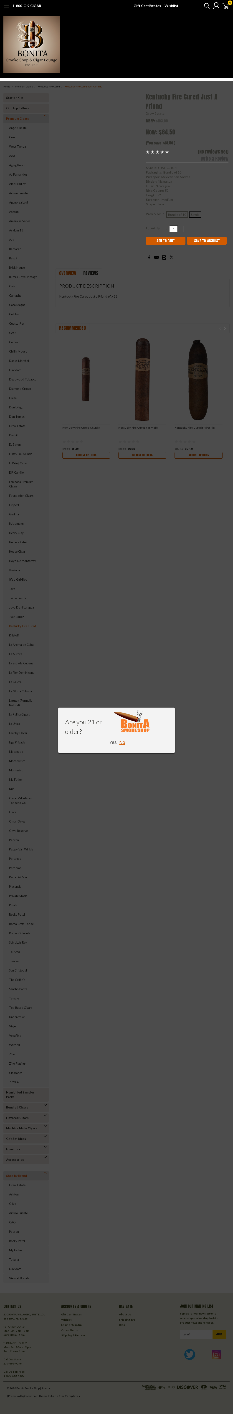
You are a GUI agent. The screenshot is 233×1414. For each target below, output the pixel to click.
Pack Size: (155, 214)
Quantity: (153, 228)
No (122, 742)
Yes (113, 742)
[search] (203, 5)
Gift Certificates (147, 5)
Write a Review (214, 158)
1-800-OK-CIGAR (27, 5)
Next (224, 328)
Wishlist (171, 5)
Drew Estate (155, 113)
